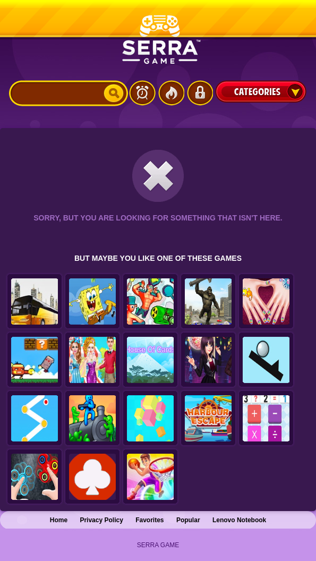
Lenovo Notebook (239, 520)
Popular (188, 520)
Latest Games (142, 93)
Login (199, 93)
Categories (260, 91)
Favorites (149, 520)
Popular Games (171, 93)
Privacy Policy (101, 520)
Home (58, 520)
